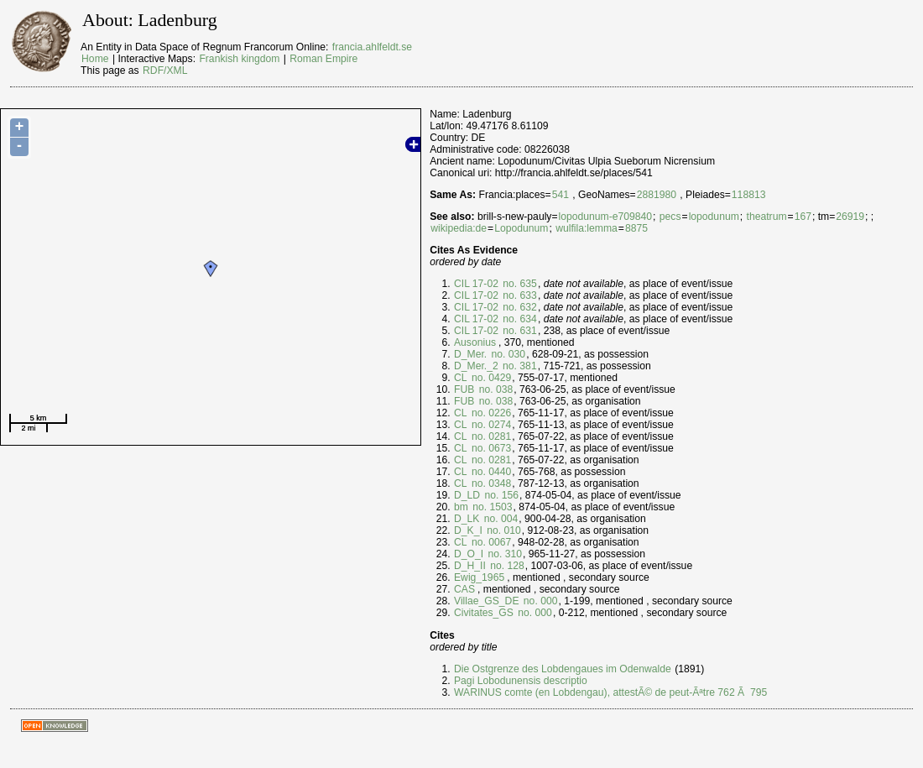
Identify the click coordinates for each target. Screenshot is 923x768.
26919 (850, 216)
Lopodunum (521, 228)
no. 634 (518, 319)
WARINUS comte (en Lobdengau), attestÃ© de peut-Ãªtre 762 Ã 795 (610, 692)
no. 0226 (490, 413)
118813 (749, 195)
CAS (464, 589)
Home (94, 59)
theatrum (767, 216)
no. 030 (506, 354)
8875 (636, 228)
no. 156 (500, 495)
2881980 (656, 195)
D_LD (467, 495)
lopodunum (714, 216)
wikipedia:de (458, 228)
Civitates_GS (484, 613)
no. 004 (499, 519)
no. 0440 (490, 472)
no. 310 (503, 554)
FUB (464, 389)
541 (560, 195)
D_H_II (470, 566)
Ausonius (475, 342)
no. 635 (518, 284)
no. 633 (518, 295)
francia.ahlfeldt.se (372, 47)
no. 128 (506, 566)
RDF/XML (165, 70)
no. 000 (538, 601)
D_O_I (468, 554)
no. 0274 (490, 425)
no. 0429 (490, 378)
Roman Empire (323, 59)
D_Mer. (470, 354)
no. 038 (494, 389)
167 (803, 216)
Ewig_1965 (479, 577)
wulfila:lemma (586, 228)
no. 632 (518, 307)
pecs (670, 216)
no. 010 (502, 530)
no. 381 (518, 366)
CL (460, 378)
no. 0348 (490, 483)
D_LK (466, 519)
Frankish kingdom (239, 59)
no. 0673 (490, 448)
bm (461, 507)
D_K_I (468, 530)
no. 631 (518, 331)
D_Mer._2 (476, 366)
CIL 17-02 (476, 284)
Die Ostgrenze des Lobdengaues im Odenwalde (562, 669)
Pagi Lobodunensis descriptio (520, 681)
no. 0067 (490, 542)
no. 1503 (491, 507)
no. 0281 (490, 436)
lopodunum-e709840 (606, 216)
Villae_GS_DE (486, 601)
